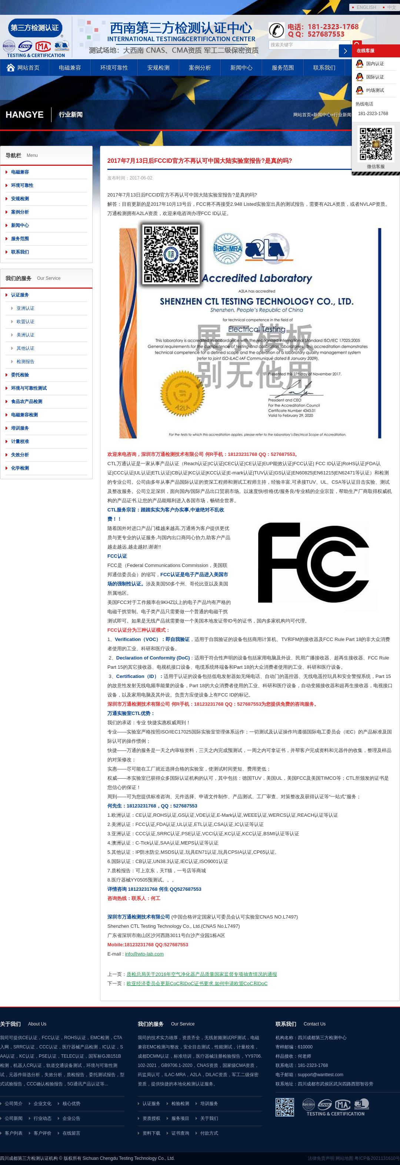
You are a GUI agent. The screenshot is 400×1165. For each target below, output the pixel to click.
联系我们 (324, 67)
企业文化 (42, 1103)
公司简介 (14, 1103)
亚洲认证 (25, 308)
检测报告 (25, 361)
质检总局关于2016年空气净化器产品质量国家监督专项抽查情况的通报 (202, 974)
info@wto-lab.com (144, 954)
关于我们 (209, 1118)
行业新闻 (342, 114)
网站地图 (344, 1158)
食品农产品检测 (26, 401)
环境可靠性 (114, 67)
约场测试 (370, 90)
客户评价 (42, 1133)
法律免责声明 (321, 1158)
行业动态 (42, 1118)
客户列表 (14, 1133)
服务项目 (180, 1118)
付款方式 (209, 1133)
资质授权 (151, 1118)
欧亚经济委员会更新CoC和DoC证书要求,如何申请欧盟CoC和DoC (197, 983)
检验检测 (180, 1103)
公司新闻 (14, 1118)
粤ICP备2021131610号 (377, 1158)
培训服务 (20, 428)
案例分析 (200, 67)
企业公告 (71, 1118)
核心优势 (71, 1103)
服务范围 (283, 67)
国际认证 (370, 77)
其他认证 (25, 348)
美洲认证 (25, 335)
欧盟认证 (25, 321)
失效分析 (20, 454)
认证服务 (20, 295)
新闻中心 (241, 67)
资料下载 (151, 1133)
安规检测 (158, 67)
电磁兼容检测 (24, 414)
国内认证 (370, 63)
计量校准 (20, 441)
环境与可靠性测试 (29, 388)
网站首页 (28, 67)
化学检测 (20, 468)
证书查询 (180, 1133)
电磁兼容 (70, 67)
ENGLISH (366, 7)
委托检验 (20, 374)
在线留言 (71, 1133)
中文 (391, 7)
